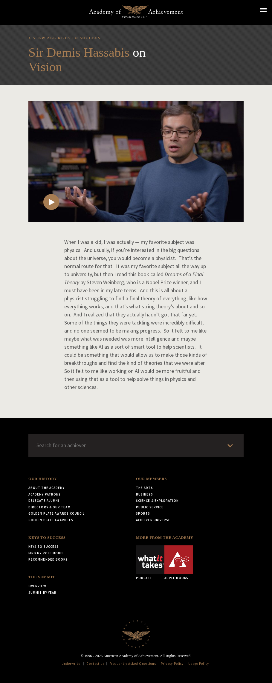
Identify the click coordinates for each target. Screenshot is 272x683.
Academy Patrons (44, 494)
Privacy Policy (172, 664)
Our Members (151, 479)
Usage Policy (198, 664)
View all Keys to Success (66, 38)
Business (144, 494)
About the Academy (46, 488)
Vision (45, 67)
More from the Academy (164, 538)
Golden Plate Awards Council (56, 513)
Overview (37, 586)
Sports (143, 513)
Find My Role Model (46, 553)
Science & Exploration (157, 501)
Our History (42, 479)
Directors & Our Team (49, 507)
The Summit (41, 577)
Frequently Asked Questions (132, 664)
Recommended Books (48, 559)
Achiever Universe (153, 520)
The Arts (144, 488)
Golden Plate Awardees (50, 520)
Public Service (149, 507)
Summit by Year (42, 592)
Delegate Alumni (43, 501)
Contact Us (95, 664)
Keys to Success (46, 538)
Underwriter (72, 664)
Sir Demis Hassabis (78, 52)
